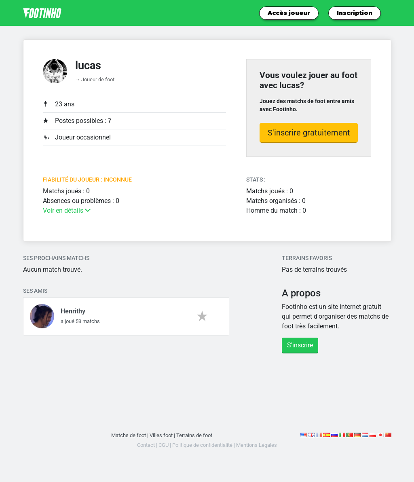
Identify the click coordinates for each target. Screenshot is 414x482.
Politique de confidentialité (202, 445)
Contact (146, 445)
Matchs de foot (128, 435)
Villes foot (161, 435)
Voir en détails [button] (67, 210)
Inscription (354, 13)
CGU (163, 445)
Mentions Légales (256, 445)
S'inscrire (300, 345)
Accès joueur (289, 13)
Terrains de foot (194, 435)
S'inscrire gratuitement (309, 132)
